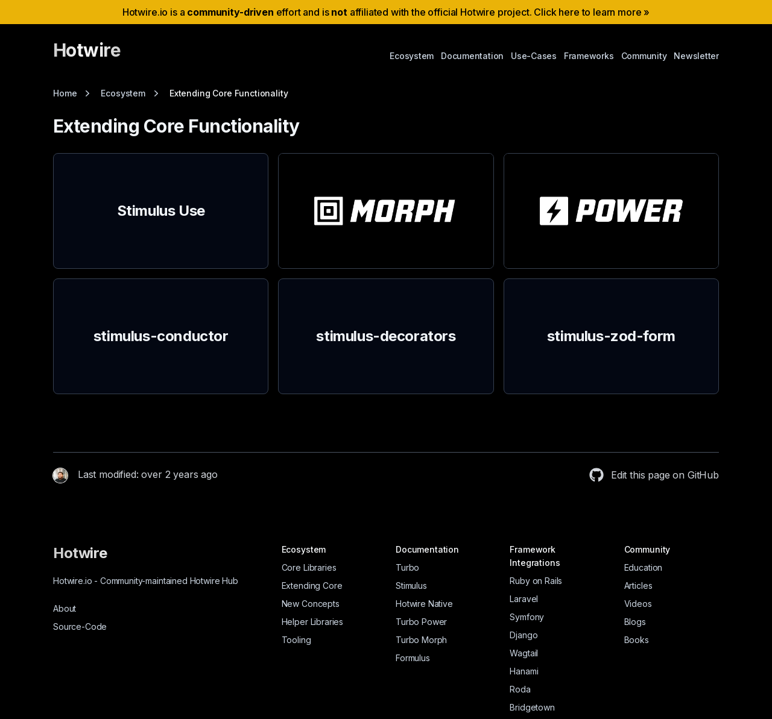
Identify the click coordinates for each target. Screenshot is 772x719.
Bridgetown (532, 707)
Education (643, 567)
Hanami (524, 671)
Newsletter (696, 56)
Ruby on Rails (536, 581)
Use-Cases (534, 56)
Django (523, 635)
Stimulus (411, 585)
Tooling (296, 640)
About (64, 608)
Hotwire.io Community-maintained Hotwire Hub (145, 581)
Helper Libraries (312, 622)
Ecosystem (412, 56)
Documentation (472, 56)
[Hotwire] (87, 55)
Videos (638, 603)
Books (636, 640)
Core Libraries (309, 567)
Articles (638, 585)
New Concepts (311, 603)
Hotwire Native (424, 603)
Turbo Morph (421, 640)
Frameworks (589, 56)
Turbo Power (421, 622)
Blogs (635, 622)
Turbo (407, 567)
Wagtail (524, 653)
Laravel (524, 599)
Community (644, 56)
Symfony (527, 617)
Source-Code (80, 626)
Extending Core (312, 585)
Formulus (413, 658)
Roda (520, 689)
